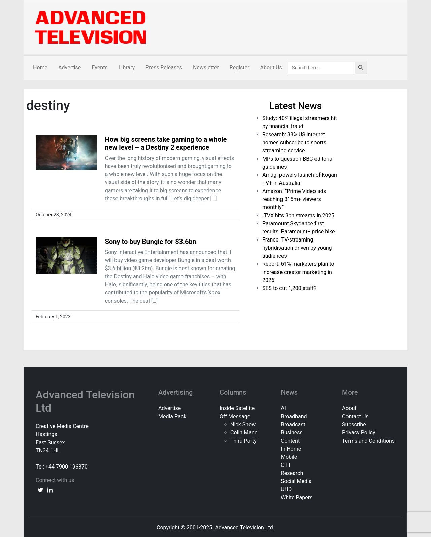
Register (240, 67)
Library (127, 67)
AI (283, 408)
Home (40, 67)
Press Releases (163, 67)
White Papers (296, 497)
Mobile (289, 457)
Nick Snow (243, 424)
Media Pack (172, 416)
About (349, 408)
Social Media (296, 481)
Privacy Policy (358, 432)
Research (292, 473)
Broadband (294, 416)
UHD (286, 489)
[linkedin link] (50, 489)
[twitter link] (40, 489)
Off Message (235, 416)
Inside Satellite (237, 408)
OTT (286, 465)
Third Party (243, 440)
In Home (291, 449)
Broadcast (293, 424)
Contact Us (355, 416)
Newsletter (206, 67)
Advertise (69, 67)
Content (290, 440)
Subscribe (354, 424)
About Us (271, 67)
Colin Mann (243, 432)
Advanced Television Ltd (85, 401)
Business (292, 432)
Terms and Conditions (368, 440)
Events (99, 67)
